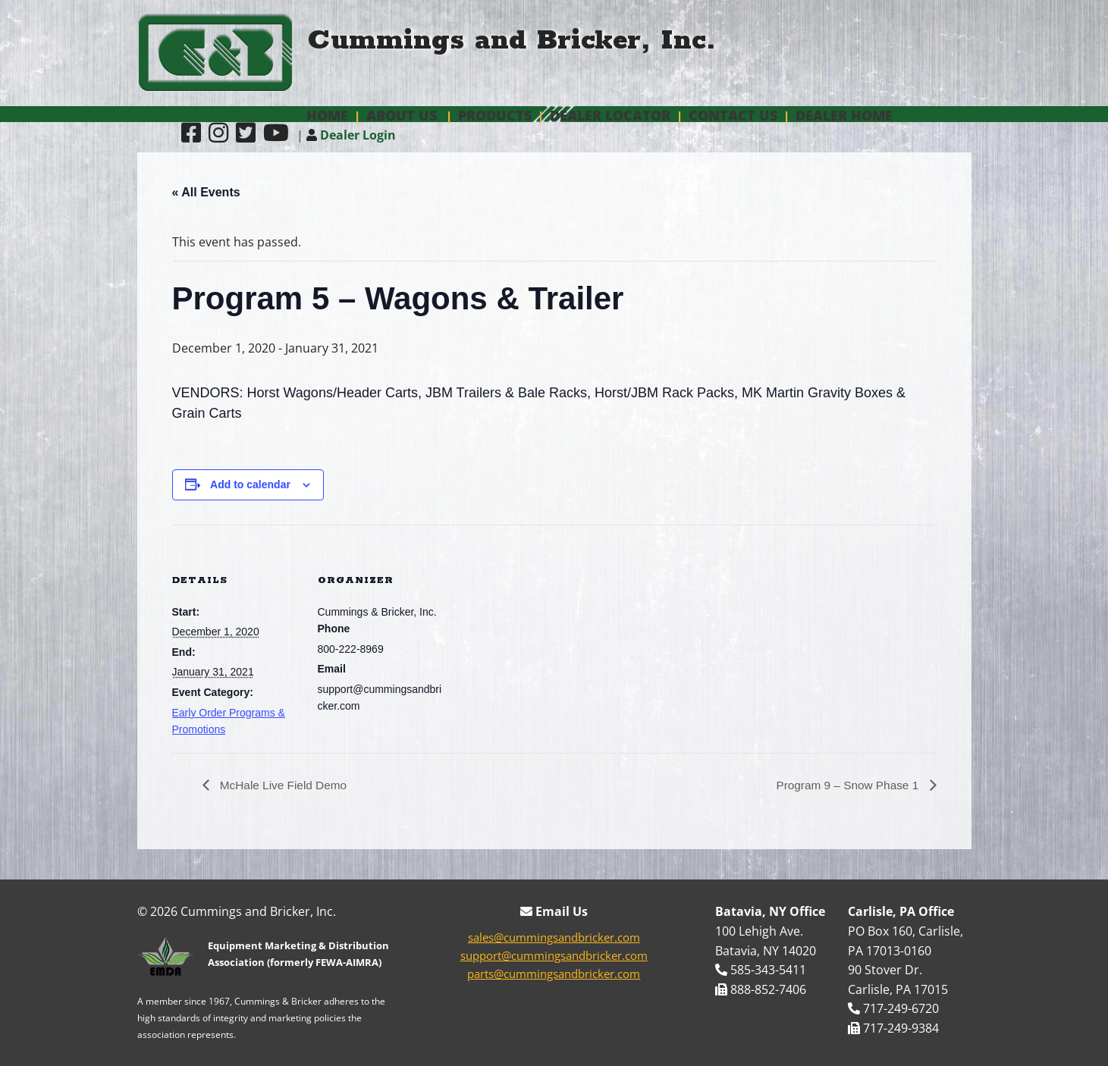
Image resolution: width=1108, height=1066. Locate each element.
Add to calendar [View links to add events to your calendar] (250, 484)
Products (495, 115)
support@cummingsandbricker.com (554, 956)
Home (327, 115)
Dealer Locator (610, 115)
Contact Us (733, 115)
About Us (401, 115)
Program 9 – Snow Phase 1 (845, 785)
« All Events (206, 192)
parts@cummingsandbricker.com (553, 974)
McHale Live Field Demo (285, 785)
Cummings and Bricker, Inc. (512, 40)
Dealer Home (844, 115)
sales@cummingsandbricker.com (554, 937)
